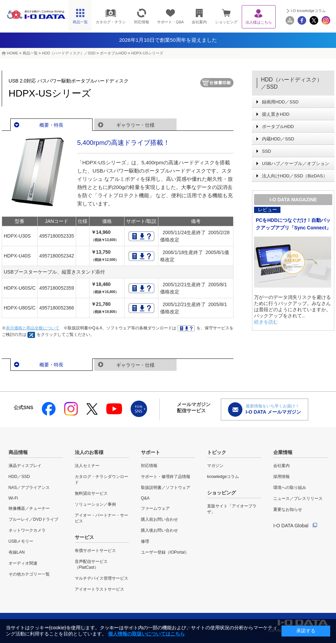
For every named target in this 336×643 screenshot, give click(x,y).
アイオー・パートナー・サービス (101, 518)
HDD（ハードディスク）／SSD (68, 53)
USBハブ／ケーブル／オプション (295, 163)
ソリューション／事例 (95, 504)
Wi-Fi (13, 498)
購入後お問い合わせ (159, 530)
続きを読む (266, 322)
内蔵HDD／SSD (278, 138)
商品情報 (18, 452)
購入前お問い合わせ (159, 519)
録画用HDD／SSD (280, 101)
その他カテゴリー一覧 (29, 574)
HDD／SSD (19, 476)
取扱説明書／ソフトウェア (165, 487)
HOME (12, 53)
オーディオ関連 (23, 563)
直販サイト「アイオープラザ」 (231, 509)
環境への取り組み (289, 487)
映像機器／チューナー (29, 508)
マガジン (215, 465)
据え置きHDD (275, 114)
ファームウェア (155, 508)
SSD (266, 151)
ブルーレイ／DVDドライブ (33, 519)
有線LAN (17, 552)
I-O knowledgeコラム (308, 11)
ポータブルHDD (113, 53)
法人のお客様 (89, 452)
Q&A (145, 498)
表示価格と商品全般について (32, 328)
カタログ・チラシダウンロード (101, 479)
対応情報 (149, 465)
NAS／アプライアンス (29, 487)
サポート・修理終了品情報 (165, 476)
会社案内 (281, 465)
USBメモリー (21, 541)
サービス (84, 537)
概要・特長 (51, 125)
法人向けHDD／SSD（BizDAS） (294, 175)
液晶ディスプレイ (25, 465)
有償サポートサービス (95, 550)
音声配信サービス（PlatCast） (91, 564)
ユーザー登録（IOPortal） (165, 552)
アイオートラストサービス (99, 589)
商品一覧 (30, 53)
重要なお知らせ (287, 509)
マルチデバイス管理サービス (101, 578)
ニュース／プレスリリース (298, 498)
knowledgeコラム (223, 476)
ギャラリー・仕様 (135, 125)
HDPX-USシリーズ (147, 53)
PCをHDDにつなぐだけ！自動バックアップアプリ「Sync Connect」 (293, 223)
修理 (145, 541)
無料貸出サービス (91, 493)
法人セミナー (87, 465)
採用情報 (281, 476)
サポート (150, 452)
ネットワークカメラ (27, 530)
